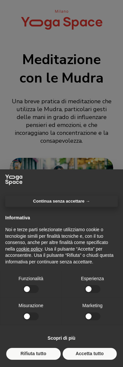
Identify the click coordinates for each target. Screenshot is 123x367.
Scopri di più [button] (61, 338)
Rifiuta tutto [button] (33, 353)
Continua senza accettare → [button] (61, 201)
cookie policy (29, 249)
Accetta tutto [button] (89, 353)
